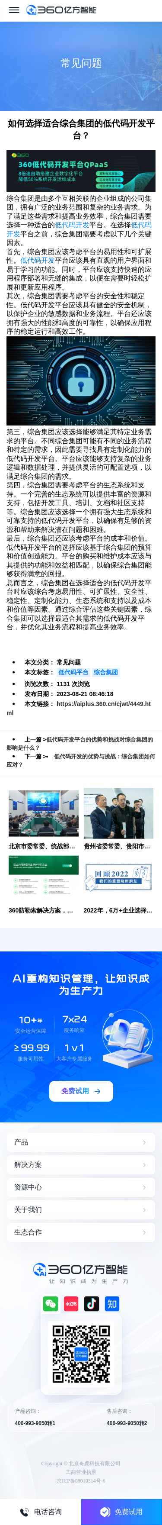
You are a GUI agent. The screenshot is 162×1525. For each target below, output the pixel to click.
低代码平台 (73, 672)
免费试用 (121, 1512)
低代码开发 (72, 225)
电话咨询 (40, 1512)
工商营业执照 (81, 1472)
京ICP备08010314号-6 (81, 1481)
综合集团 (106, 672)
